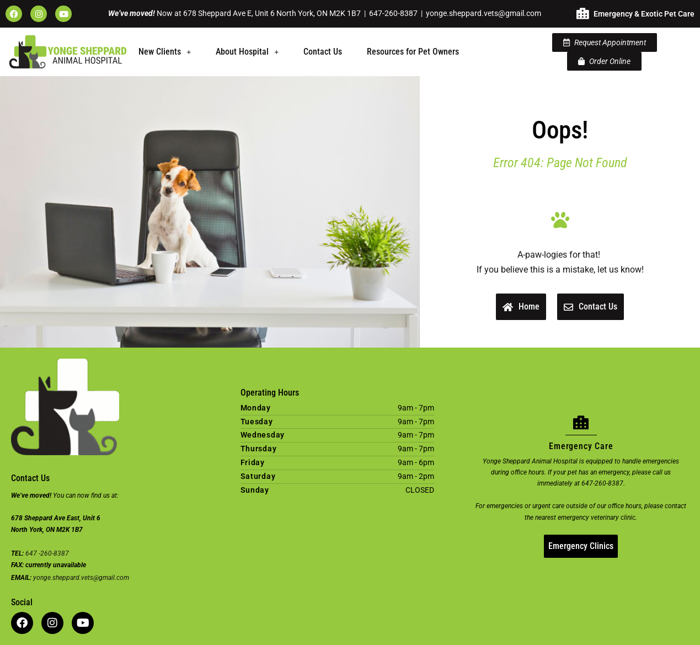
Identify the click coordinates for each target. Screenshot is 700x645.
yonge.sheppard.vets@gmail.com (483, 13)
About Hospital (247, 51)
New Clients (164, 51)
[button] (164, 52)
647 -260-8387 (47, 553)
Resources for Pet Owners (413, 51)
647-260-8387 (393, 13)
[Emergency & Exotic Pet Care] (582, 13)
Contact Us (322, 51)
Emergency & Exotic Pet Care (644, 13)
